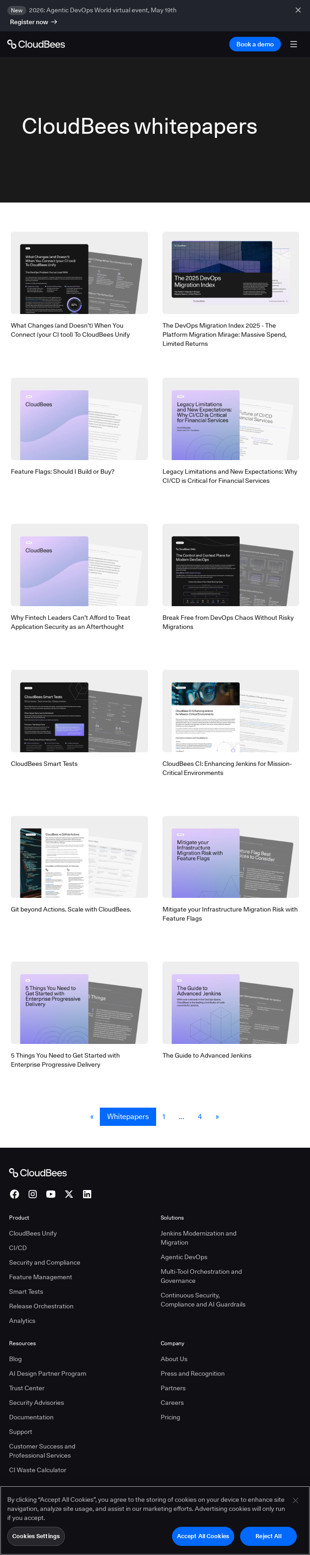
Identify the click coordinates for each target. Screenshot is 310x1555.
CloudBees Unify (33, 1233)
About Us (174, 1359)
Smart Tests (26, 1291)
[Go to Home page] (36, 44)
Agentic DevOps (184, 1257)
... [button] (181, 1116)
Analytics (22, 1320)
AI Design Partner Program (47, 1373)
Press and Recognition (193, 1373)
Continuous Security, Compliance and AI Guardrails (203, 1300)
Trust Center (26, 1388)
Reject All (268, 1536)
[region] (155, 1520)
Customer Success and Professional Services (42, 1451)
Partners (173, 1388)
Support (20, 1431)
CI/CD (18, 1247)
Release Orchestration (41, 1306)
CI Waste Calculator (37, 1470)
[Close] (295, 1500)
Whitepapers (128, 1116)
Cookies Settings (36, 1536)
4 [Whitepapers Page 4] (200, 1116)
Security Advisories (36, 1402)
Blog (15, 1359)
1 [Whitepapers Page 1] (163, 1116)
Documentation (31, 1417)
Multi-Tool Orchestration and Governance (201, 1276)
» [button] (217, 1116)
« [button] (91, 1116)
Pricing (170, 1417)
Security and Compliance (44, 1262)
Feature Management (40, 1277)
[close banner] (299, 15)
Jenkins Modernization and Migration (198, 1238)
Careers (172, 1402)
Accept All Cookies (203, 1536)
